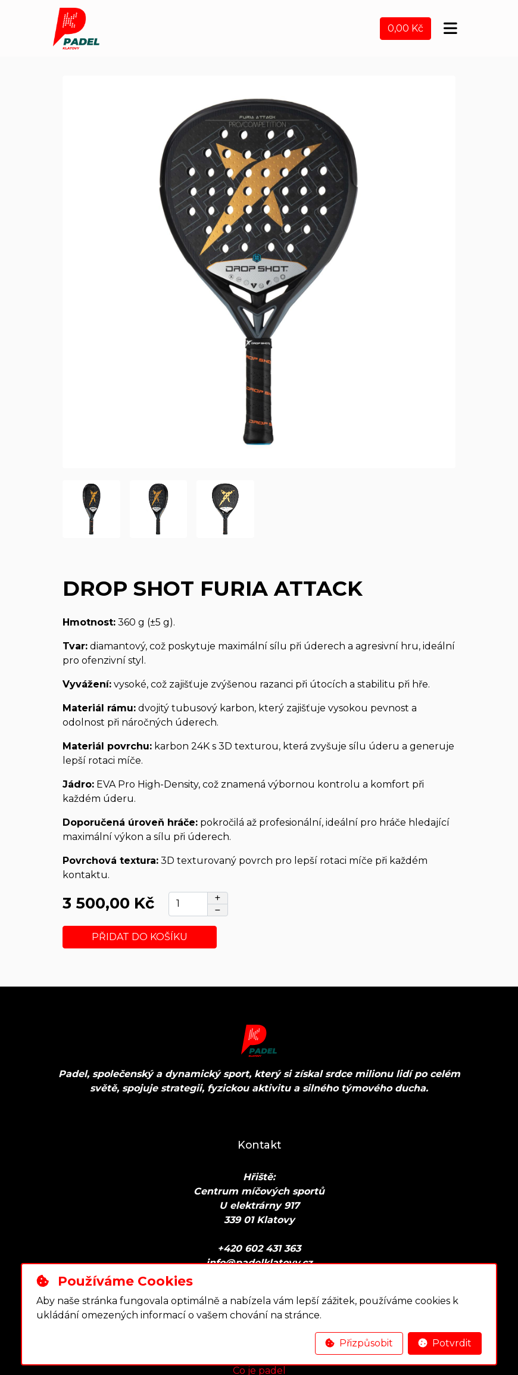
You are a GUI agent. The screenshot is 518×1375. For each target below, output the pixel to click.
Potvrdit (445, 1343)
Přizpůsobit (359, 1343)
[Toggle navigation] (450, 28)
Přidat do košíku (140, 936)
